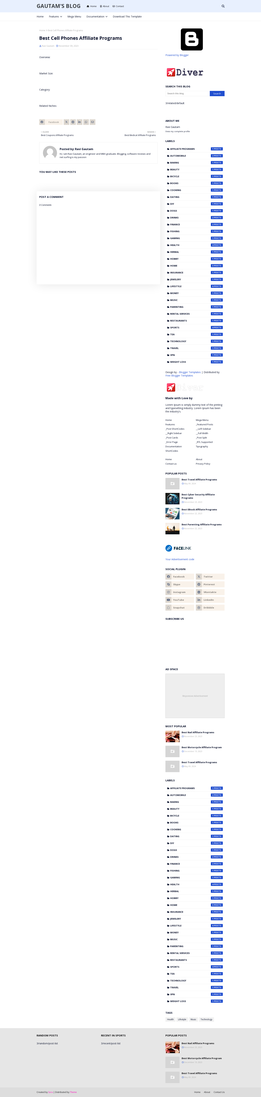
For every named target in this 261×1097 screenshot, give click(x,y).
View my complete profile (177, 131)
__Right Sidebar (173, 433)
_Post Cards (171, 437)
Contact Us (219, 1092)
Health (196, 245)
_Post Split (201, 437)
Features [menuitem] (54, 16)
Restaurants (196, 320)
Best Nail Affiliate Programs (198, 732)
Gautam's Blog (59, 6)
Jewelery (196, 279)
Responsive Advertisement (195, 695)
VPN (196, 355)
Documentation (173, 446)
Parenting (196, 306)
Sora (50, 1092)
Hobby (196, 258)
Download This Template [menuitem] (127, 16)
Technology (196, 341)
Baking (196, 162)
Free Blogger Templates (179, 375)
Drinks (196, 217)
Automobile (196, 155)
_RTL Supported (204, 442)
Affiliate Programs (196, 148)
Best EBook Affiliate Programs (199, 509)
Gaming (196, 238)
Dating (196, 197)
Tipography (202, 446)
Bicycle (196, 176)
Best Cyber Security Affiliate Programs (198, 496)
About (104, 6)
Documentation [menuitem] (95, 16)
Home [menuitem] (40, 16)
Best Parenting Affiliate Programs (202, 524)
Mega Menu (202, 420)
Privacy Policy (203, 463)
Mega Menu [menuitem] (74, 16)
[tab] (179, 420)
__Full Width (202, 433)
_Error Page (171, 442)
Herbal (196, 252)
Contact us (171, 463)
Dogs (196, 210)
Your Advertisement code (179, 559)
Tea (196, 334)
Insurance (196, 272)
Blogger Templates (190, 372)
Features (170, 424)
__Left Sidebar (203, 428)
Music (196, 300)
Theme (73, 1092)
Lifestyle (196, 286)
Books (196, 183)
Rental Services (196, 313)
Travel (196, 348)
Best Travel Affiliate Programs (199, 479)
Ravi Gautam (48, 45)
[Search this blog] (187, 93)
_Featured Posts (204, 424)
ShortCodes (171, 450)
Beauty (196, 169)
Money (196, 293)
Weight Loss (196, 361)
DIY (196, 203)
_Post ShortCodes (174, 428)
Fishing (196, 231)
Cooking (196, 190)
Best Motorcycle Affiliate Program (202, 747)
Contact (118, 6)
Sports (196, 327)
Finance (196, 224)
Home (92, 6)
